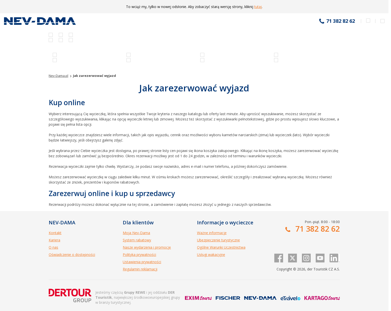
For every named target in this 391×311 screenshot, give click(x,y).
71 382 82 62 (340, 21)
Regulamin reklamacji (140, 269)
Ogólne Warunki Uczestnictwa (221, 247)
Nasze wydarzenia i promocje (147, 247)
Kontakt (55, 232)
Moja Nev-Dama (136, 232)
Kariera (54, 240)
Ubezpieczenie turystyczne (218, 240)
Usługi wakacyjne (211, 254)
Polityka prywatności (139, 254)
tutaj (258, 6)
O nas (53, 247)
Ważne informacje (212, 232)
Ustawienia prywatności (142, 261)
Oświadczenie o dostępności (72, 254)
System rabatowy (137, 240)
